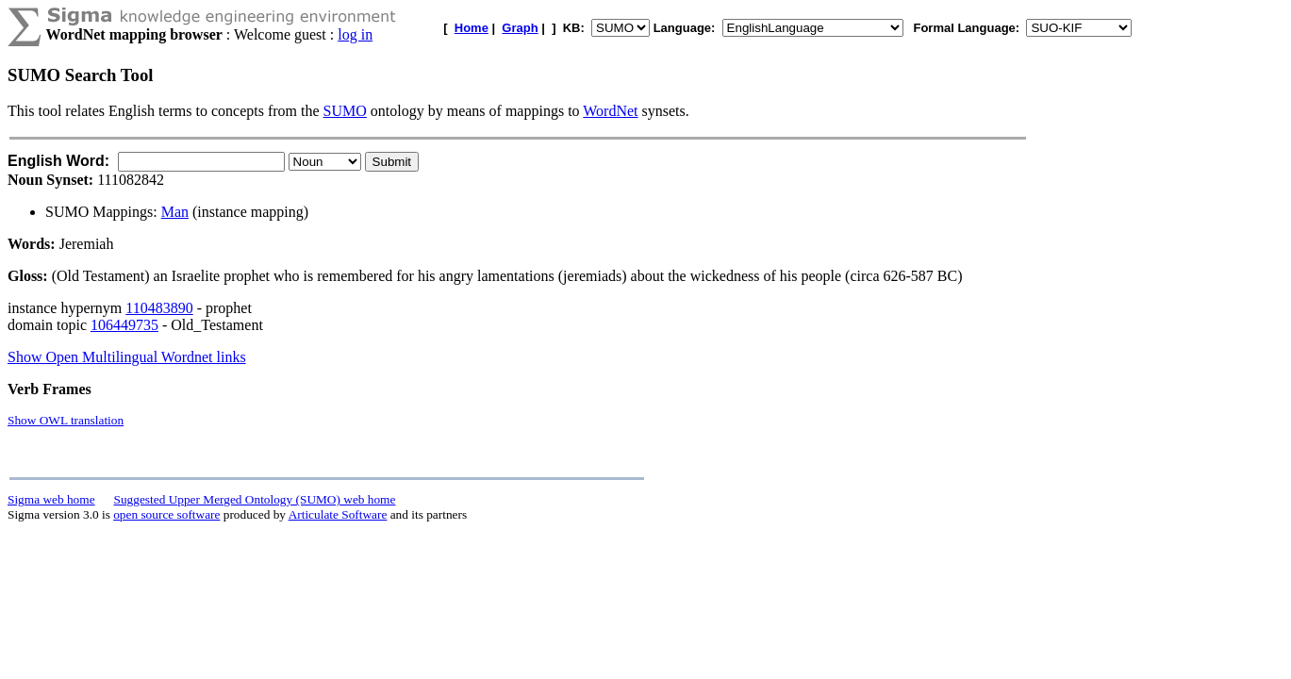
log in (355, 34)
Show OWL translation (66, 420)
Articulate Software (338, 514)
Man (175, 212)
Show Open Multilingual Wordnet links (127, 357)
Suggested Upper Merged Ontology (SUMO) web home (255, 499)
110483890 (158, 308)
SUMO (345, 111)
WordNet (610, 111)
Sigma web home (51, 499)
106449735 (124, 325)
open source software (166, 514)
